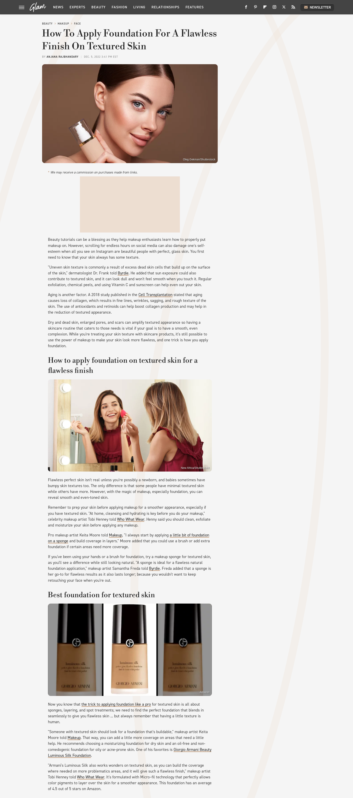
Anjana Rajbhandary (63, 57)
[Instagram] (274, 8)
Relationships (165, 7)
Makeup (63, 23)
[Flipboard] (264, 8)
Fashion (119, 7)
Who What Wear (130, 519)
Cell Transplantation (155, 294)
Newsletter (317, 7)
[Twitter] (283, 8)
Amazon (205, 692)
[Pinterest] (255, 8)
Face (77, 23)
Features (195, 7)
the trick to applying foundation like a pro (116, 704)
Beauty (98, 7)
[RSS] (293, 8)
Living (139, 7)
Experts (77, 7)
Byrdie (123, 273)
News (58, 7)
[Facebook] (246, 8)
